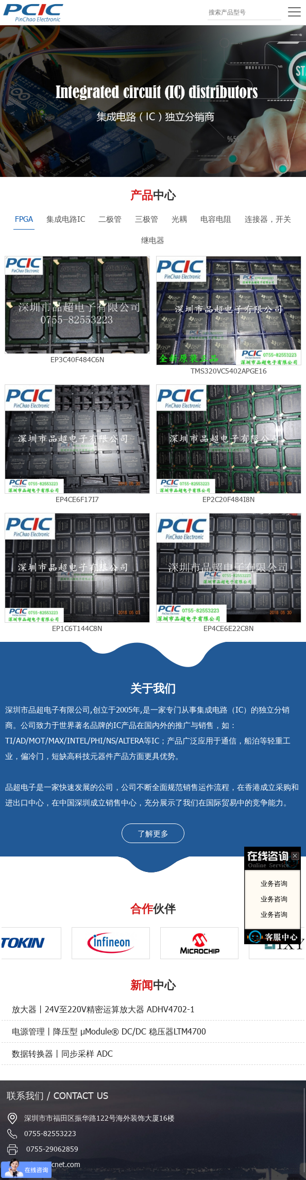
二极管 (110, 219)
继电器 (152, 240)
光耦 (179, 219)
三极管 (146, 219)
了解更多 (153, 833)
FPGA (24, 219)
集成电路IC (65, 219)
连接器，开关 (268, 219)
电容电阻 (215, 219)
